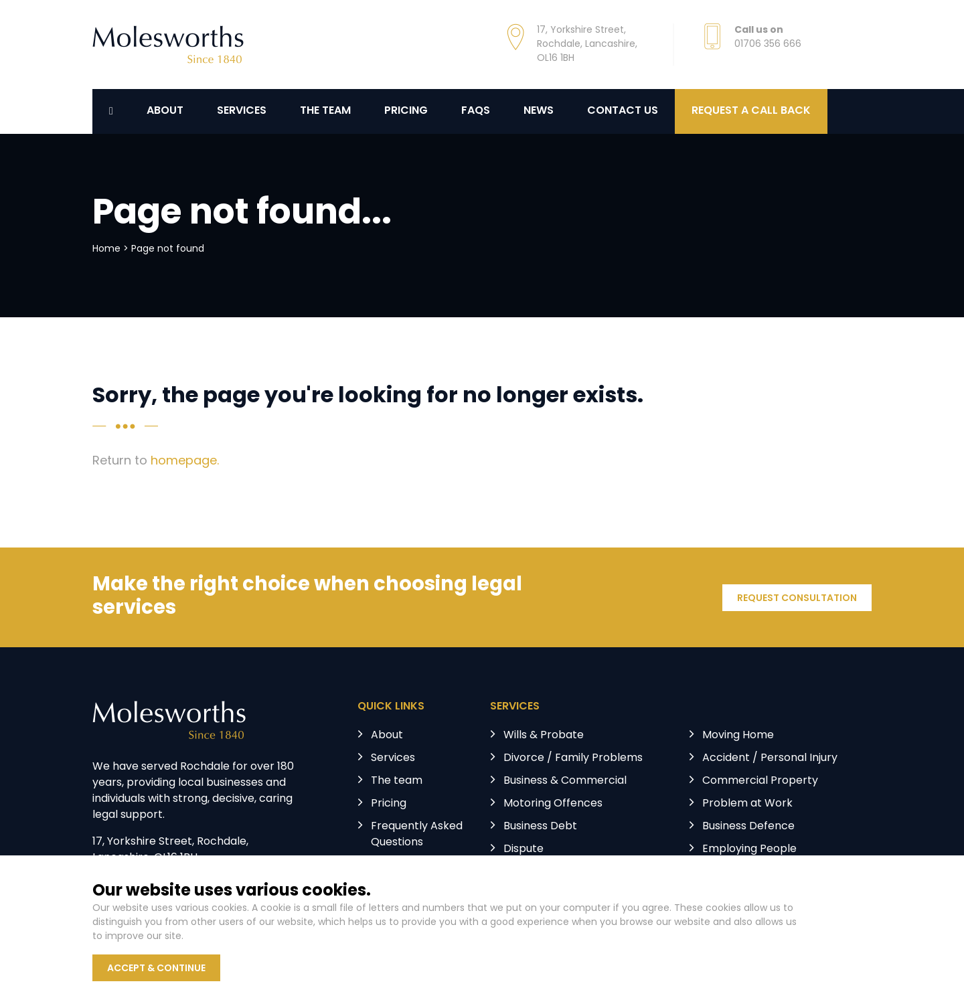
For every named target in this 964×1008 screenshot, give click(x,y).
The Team (325, 111)
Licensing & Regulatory (761, 872)
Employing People (749, 849)
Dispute (523, 849)
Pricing (406, 111)
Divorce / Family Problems (573, 758)
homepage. (185, 461)
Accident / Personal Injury (769, 758)
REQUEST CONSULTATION (797, 599)
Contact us (622, 111)
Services (241, 111)
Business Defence (748, 826)
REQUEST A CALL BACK (751, 111)
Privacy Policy (265, 934)
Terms (334, 934)
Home (106, 249)
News (539, 111)
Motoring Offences (552, 804)
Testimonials (404, 865)
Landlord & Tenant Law (563, 872)
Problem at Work (747, 804)
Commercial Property (760, 781)
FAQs (475, 111)
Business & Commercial (565, 781)
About (165, 111)
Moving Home (738, 735)
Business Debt (540, 826)
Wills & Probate (543, 735)
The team (396, 781)
